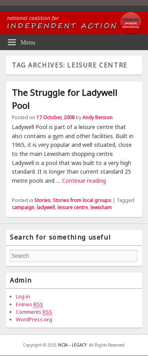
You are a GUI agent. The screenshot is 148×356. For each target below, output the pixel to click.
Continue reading (84, 180)
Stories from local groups (82, 200)
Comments (34, 312)
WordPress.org (34, 319)
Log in (23, 296)
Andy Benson (97, 117)
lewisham (101, 207)
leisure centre (72, 207)
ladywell (46, 207)
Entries (29, 304)
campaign (23, 207)
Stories (42, 200)
